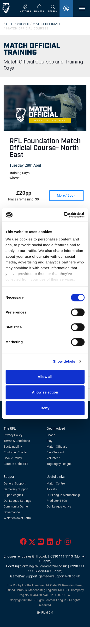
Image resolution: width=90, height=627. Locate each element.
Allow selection (45, 392)
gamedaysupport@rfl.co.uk (59, 576)
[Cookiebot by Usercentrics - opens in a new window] (64, 215)
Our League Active (59, 506)
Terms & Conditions (17, 441)
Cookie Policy (13, 458)
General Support (14, 483)
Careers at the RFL (16, 464)
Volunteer (53, 458)
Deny (45, 408)
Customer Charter (15, 452)
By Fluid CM (45, 612)
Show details (64, 361)
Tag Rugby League (59, 464)
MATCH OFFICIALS (47, 23)
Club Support (55, 452)
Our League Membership (63, 495)
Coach (51, 435)
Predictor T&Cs (57, 500)
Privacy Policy (13, 435)
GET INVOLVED (17, 23)
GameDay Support (16, 489)
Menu (79, 10)
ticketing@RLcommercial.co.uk (43, 566)
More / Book (69, 196)
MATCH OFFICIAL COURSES (27, 28)
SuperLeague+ (13, 495)
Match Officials (57, 446)
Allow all (45, 377)
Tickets (52, 489)
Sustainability (13, 446)
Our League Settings (17, 500)
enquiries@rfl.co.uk (32, 556)
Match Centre (56, 483)
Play (49, 441)
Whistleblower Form (17, 518)
